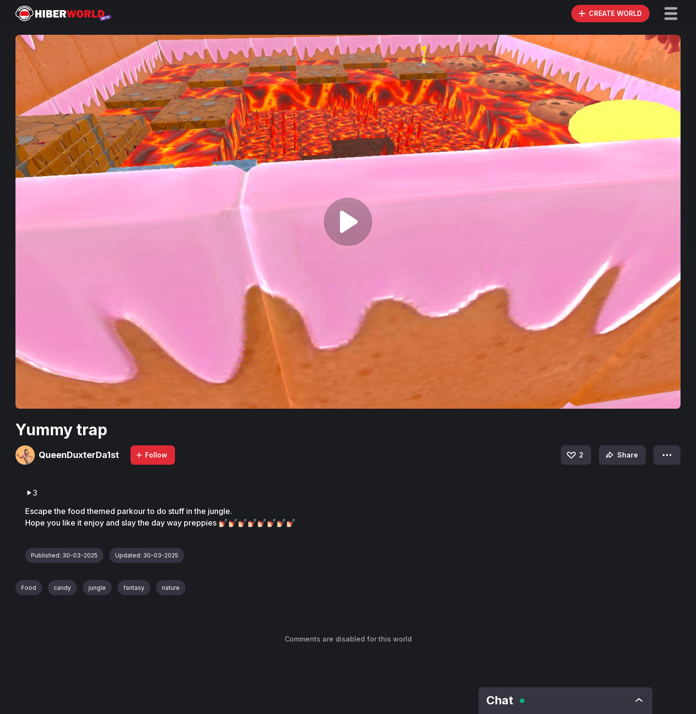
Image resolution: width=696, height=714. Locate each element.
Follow (151, 455)
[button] (671, 13)
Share (621, 455)
